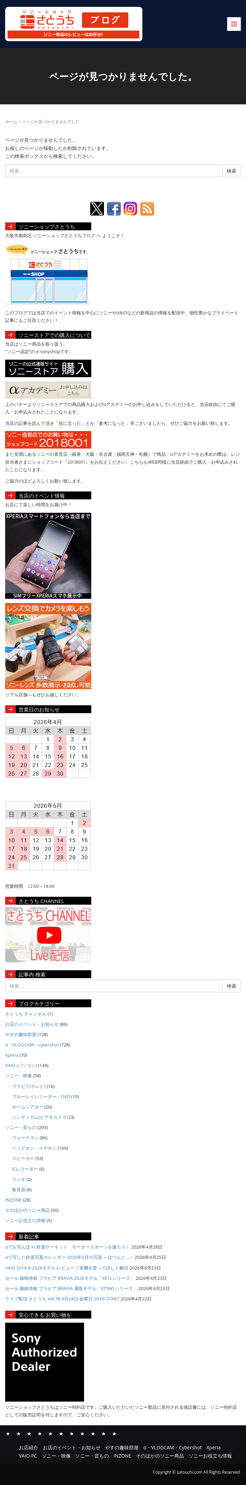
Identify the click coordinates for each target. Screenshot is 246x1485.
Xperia (12, 1055)
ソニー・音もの (20, 1127)
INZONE (13, 1200)
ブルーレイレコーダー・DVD (41, 1096)
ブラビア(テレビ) (29, 1086)
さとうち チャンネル (25, 1014)
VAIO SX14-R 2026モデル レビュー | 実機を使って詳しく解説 (66, 1268)
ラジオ (18, 1179)
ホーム (11, 122)
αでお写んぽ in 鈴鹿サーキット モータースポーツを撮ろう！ (67, 1247)
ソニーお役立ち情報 (25, 1220)
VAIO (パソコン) (21, 1065)
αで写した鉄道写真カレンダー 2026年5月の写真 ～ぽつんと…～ (69, 1257)
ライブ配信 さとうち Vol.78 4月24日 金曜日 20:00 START (62, 1299)
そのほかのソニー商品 (27, 1210)
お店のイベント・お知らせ (32, 1024)
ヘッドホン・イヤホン (34, 1148)
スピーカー (23, 1158)
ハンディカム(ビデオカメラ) (40, 1117)
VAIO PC (61, 1433)
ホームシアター (27, 1107)
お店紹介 (8, 1433)
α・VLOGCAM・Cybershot (40, 1433)
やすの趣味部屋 (20, 1034)
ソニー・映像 (18, 1075)
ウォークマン (25, 1138)
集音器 (18, 1189)
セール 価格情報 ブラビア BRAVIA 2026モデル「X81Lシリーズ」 (69, 1278)
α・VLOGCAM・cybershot (32, 1045)
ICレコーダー (25, 1169)
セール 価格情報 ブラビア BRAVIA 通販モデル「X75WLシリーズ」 (71, 1288)
